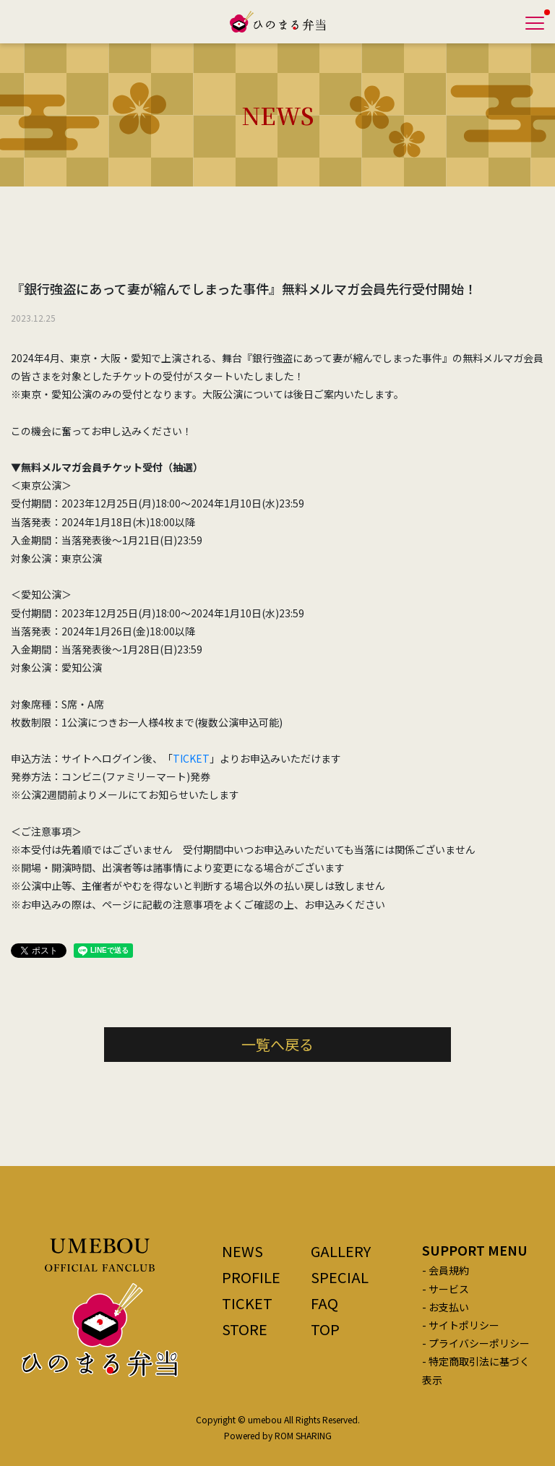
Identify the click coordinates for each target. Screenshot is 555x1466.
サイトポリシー (464, 1325)
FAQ (324, 1303)
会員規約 (449, 1270)
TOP (325, 1329)
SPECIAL (340, 1276)
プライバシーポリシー (479, 1343)
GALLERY (341, 1250)
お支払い (449, 1307)
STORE (244, 1329)
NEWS (242, 1250)
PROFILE (251, 1276)
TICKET (191, 758)
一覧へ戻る (277, 1044)
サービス (449, 1289)
